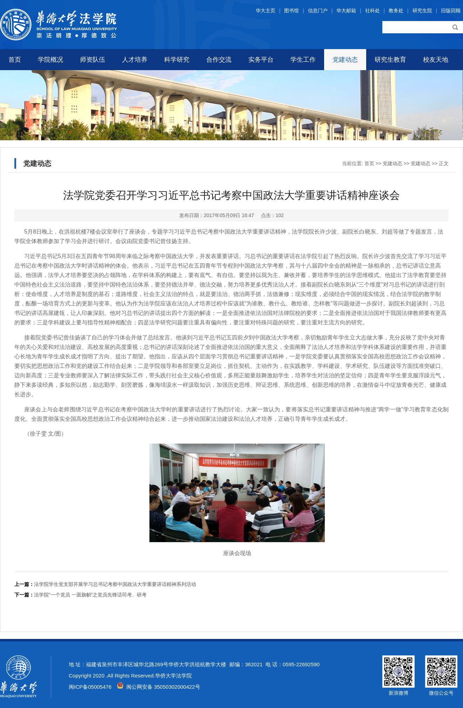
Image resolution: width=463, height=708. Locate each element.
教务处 (396, 10)
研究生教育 (390, 59)
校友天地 (435, 59)
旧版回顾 (451, 10)
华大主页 (265, 10)
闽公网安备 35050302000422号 (158, 687)
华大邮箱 (346, 10)
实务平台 (261, 59)
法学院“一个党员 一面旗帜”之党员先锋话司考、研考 (90, 595)
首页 (14, 59)
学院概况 (50, 59)
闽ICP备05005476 (90, 687)
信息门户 (318, 10)
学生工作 (303, 59)
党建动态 (345, 59)
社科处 (372, 10)
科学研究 (176, 59)
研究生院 (422, 10)
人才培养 (134, 59)
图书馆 (291, 10)
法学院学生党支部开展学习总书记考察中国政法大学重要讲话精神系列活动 (115, 584)
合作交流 (219, 59)
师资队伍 (92, 59)
